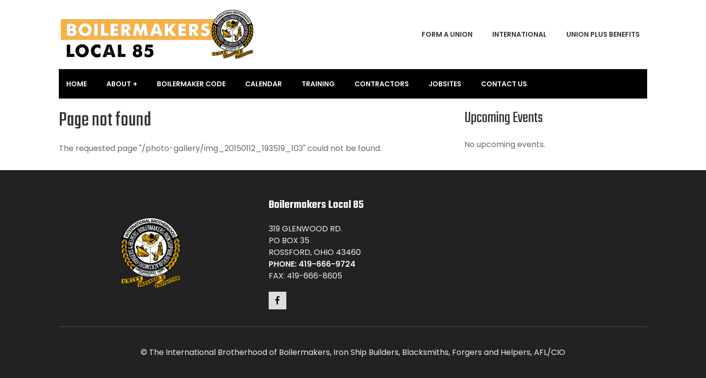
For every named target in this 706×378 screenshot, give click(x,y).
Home (76, 84)
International (519, 34)
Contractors (381, 84)
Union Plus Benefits (603, 34)
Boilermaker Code (191, 84)
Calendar (263, 84)
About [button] (118, 84)
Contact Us (504, 84)
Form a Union (447, 34)
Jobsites (445, 84)
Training (318, 84)
